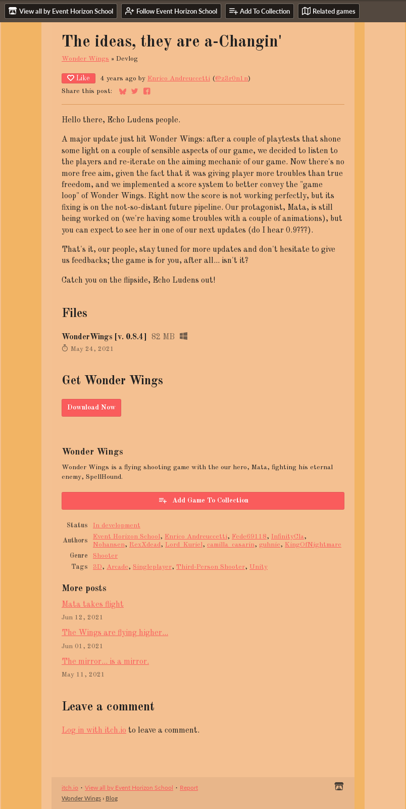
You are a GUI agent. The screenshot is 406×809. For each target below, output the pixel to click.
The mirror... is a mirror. (105, 662)
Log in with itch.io (94, 731)
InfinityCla (287, 536)
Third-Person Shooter (210, 567)
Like (78, 78)
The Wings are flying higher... (115, 633)
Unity (258, 567)
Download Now (91, 407)
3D (97, 567)
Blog (112, 798)
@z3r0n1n (231, 78)
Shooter (105, 556)
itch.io (70, 787)
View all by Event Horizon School (129, 787)
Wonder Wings (85, 59)
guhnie (269, 545)
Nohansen (109, 545)
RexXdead (145, 545)
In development (116, 525)
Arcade (117, 567)
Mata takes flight (93, 605)
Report (189, 787)
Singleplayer (152, 567)
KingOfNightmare (313, 545)
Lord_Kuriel (183, 545)
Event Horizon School (126, 536)
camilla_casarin (231, 545)
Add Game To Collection (203, 500)
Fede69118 (249, 536)
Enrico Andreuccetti (178, 78)
